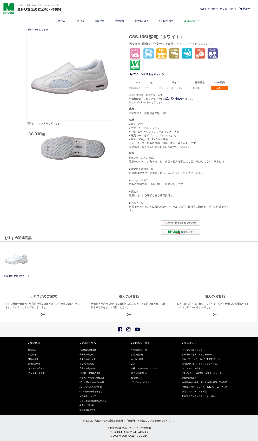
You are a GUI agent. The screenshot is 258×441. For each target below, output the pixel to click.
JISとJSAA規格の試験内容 (92, 382)
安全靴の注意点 (87, 364)
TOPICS (80, 20)
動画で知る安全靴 (88, 410)
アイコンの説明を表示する (147, 74)
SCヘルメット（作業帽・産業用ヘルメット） (203, 373)
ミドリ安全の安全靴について (93, 401)
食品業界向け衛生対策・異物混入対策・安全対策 (204, 382)
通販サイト (247, 8)
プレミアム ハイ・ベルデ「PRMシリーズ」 (202, 359)
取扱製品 (99, 20)
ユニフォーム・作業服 (192, 368)
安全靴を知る (141, 20)
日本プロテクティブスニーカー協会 (198, 396)
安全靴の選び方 (87, 354)
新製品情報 (33, 359)
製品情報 (119, 20)
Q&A (133, 364)
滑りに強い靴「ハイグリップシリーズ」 (200, 364)
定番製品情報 (34, 364)
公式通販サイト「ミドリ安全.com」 (198, 354)
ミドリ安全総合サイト (192, 350)
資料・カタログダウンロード (144, 368)
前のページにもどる (37, 29)
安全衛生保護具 (189, 377)
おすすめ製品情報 (36, 368)
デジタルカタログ (36, 373)
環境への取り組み (139, 373)
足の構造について (88, 396)
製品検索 (193, 20)
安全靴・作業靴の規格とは (92, 377)
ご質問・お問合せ (208, 8)
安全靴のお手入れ (88, 359)
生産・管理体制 (87, 405)
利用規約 (135, 377)
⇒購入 (219, 88)
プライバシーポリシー (141, 382)
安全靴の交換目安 (88, 368)
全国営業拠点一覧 (139, 350)
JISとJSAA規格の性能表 (91, 387)
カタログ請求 (227, 8)
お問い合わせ (166, 20)
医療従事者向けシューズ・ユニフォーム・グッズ (204, 387)
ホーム (61, 20)
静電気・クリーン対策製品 (194, 391)
